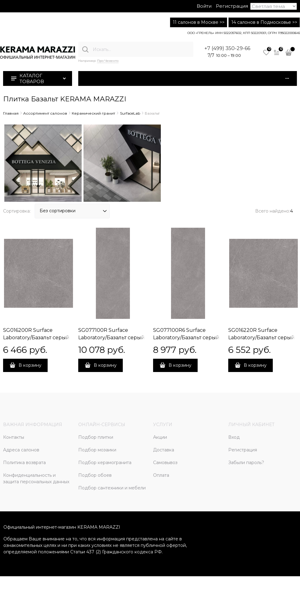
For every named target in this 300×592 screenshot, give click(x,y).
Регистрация (232, 6)
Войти (204, 6)
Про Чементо (107, 61)
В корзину (30, 365)
